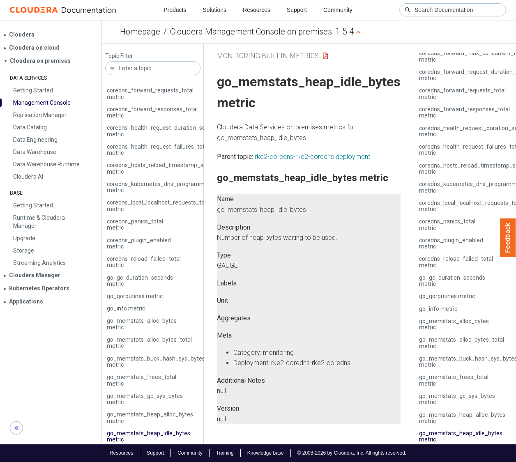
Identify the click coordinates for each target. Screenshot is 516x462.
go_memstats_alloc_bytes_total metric (149, 342)
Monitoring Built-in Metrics (268, 55)
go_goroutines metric (135, 296)
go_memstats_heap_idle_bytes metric (148, 436)
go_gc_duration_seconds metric (140, 280)
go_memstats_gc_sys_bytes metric (145, 399)
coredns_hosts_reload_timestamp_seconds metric (164, 168)
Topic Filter (119, 56)
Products (175, 10)
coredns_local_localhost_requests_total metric (159, 205)
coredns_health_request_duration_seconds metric (164, 130)
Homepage (140, 32)
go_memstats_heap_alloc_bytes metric (150, 417)
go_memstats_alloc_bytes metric (142, 323)
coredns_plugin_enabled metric (139, 243)
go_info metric (126, 308)
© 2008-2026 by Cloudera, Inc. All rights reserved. (352, 453)
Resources (256, 10)
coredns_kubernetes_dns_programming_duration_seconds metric (185, 187)
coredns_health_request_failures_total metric (158, 149)
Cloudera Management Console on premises (251, 32)
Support (297, 10)
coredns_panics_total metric (135, 224)
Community (337, 10)
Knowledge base (265, 453)
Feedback (508, 238)
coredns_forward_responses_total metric (152, 112)
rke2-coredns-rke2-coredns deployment (312, 157)
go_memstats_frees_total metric (141, 380)
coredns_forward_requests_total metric (150, 93)
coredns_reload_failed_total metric (144, 261)
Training (225, 453)
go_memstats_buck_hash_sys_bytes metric (156, 361)
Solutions (214, 10)
